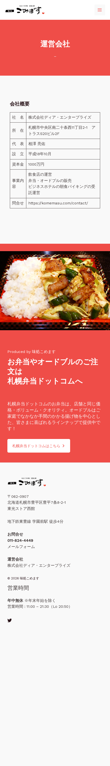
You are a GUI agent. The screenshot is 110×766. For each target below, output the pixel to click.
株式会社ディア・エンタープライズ (38, 565)
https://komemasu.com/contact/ (58, 203)
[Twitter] (9, 620)
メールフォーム (21, 547)
